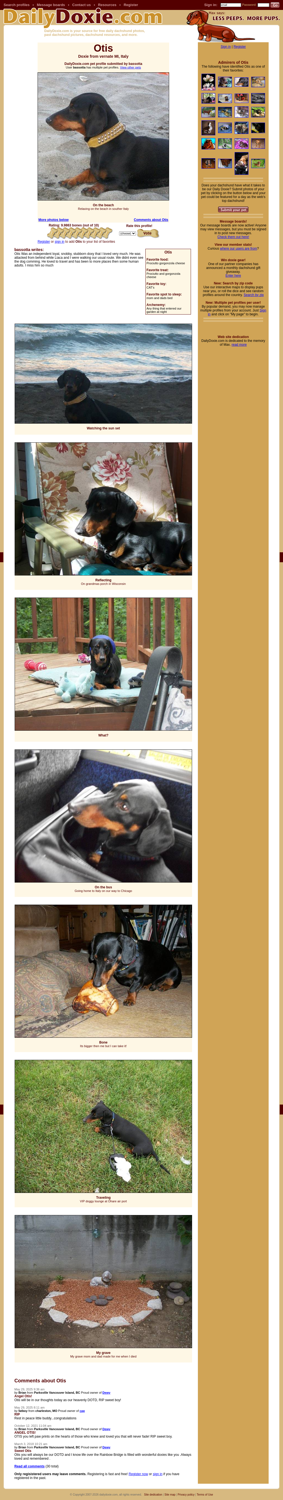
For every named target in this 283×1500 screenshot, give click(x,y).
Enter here (233, 276)
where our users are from (238, 248)
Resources (107, 5)
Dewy (107, 1392)
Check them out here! (233, 237)
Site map (169, 1494)
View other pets (130, 67)
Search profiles (17, 5)
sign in (59, 242)
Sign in (226, 47)
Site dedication (153, 1494)
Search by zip (254, 295)
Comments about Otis (151, 220)
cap (82, 1410)
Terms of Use (205, 1494)
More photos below (53, 220)
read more (239, 345)
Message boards (51, 5)
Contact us (81, 5)
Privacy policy (186, 1494)
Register (131, 5)
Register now (138, 1474)
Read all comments (29, 1466)
